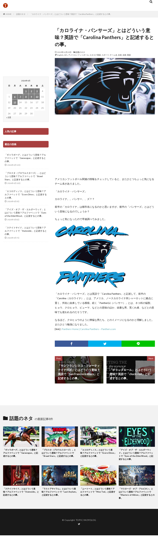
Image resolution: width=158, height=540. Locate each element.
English (60, 55)
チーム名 (113, 55)
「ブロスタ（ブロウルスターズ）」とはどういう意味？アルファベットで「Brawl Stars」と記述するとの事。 (25, 176)
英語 (129, 55)
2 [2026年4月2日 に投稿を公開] (31, 91)
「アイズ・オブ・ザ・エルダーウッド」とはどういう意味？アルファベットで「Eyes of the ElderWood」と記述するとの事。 (25, 212)
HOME (8, 14)
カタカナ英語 (95, 55)
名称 (124, 55)
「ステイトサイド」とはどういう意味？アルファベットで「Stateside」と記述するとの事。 (26, 230)
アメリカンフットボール (78, 55)
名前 (120, 55)
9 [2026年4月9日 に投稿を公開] (31, 96)
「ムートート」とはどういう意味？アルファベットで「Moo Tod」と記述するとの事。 (96, 494)
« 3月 (8, 117)
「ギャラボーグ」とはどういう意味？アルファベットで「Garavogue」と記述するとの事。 (25, 158)
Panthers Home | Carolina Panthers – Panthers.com (89, 328)
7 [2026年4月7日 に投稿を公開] (20, 96)
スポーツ (105, 55)
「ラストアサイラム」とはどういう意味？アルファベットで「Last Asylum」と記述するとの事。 (59, 494)
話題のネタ (20, 14)
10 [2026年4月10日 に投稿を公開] (37, 96)
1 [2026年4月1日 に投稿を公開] (26, 91)
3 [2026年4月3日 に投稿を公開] (37, 91)
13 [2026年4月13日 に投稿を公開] (15, 102)
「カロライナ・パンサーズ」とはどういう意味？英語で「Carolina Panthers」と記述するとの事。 (71, 14)
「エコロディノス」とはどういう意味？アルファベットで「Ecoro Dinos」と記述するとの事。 (26, 194)
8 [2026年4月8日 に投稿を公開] (26, 96)
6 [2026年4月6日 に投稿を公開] (14, 96)
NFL (66, 55)
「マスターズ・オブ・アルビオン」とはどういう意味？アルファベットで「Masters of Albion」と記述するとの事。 (137, 496)
